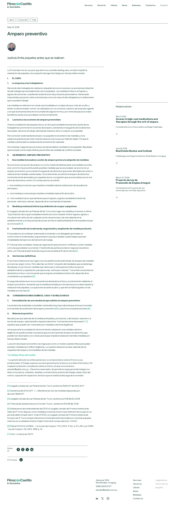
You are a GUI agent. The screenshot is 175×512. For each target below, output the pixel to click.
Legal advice (161, 480)
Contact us (150, 5)
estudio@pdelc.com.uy (106, 490)
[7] (86, 321)
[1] (22, 224)
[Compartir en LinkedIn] (31, 449)
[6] (89, 308)
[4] (8, 404)
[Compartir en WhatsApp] (22, 449)
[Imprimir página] (21, 459)
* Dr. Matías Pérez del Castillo (21, 355)
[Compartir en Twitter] (27, 449)
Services (88, 5)
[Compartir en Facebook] (18, 449)
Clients (114, 5)
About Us (101, 5)
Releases (136, 5)
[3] (33, 276)
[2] (76, 251)
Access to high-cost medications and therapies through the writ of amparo (137, 120)
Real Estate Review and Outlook (134, 150)
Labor (11, 20)
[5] (56, 308)
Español (164, 5)
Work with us (161, 484)
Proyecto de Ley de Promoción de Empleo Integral (133, 181)
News (124, 5)
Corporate (23, 20)
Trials (33, 20)
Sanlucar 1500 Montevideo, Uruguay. (106, 481)
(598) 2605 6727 (103, 486)
